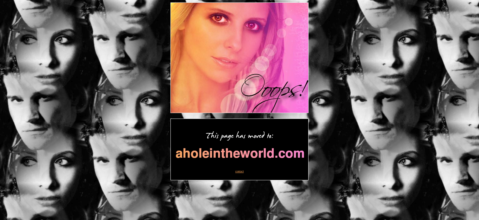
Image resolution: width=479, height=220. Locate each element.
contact (239, 171)
